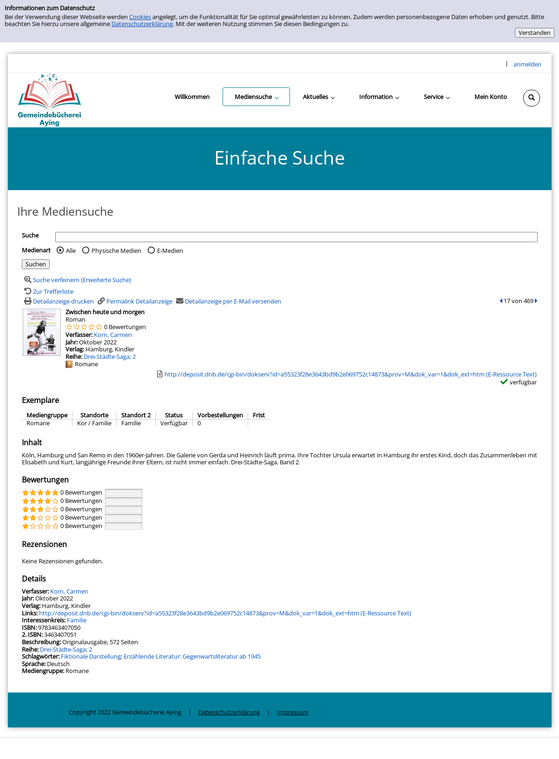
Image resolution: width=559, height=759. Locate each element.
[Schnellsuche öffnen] (531, 98)
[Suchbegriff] (296, 237)
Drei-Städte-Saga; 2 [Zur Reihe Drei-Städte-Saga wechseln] (110, 356)
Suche (30, 235)
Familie (76, 620)
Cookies (140, 17)
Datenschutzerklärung (142, 24)
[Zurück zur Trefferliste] (47, 291)
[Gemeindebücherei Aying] (49, 99)
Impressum (293, 712)
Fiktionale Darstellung (91, 656)
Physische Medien (116, 250)
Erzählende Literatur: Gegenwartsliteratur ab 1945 (192, 656)
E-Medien (170, 250)
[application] (256, 96)
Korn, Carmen (113, 334)
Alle (71, 250)
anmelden (527, 64)
